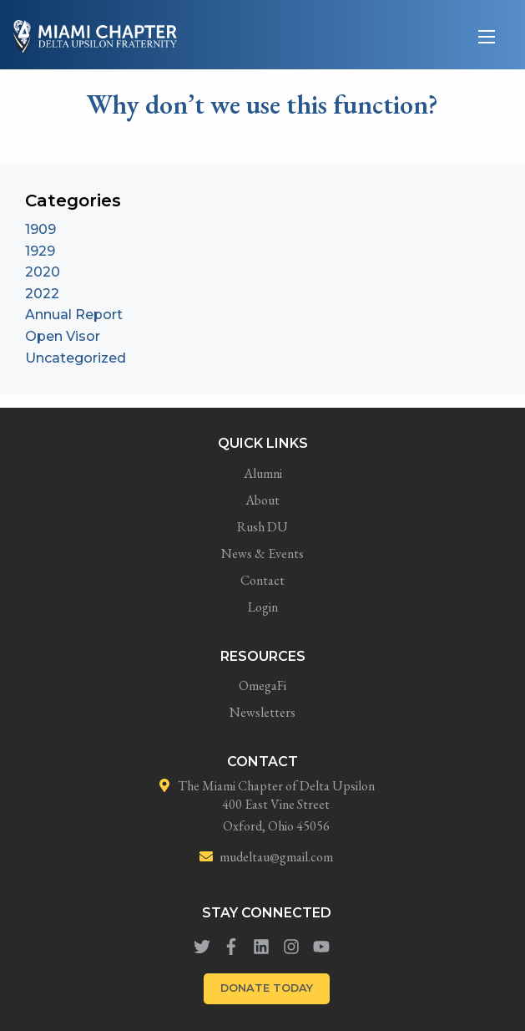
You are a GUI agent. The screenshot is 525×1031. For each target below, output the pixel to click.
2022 (42, 294)
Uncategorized (75, 358)
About (262, 500)
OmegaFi (262, 685)
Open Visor (62, 336)
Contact (262, 580)
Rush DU (262, 527)
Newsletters (262, 712)
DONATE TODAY (266, 988)
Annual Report (74, 315)
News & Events (262, 553)
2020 (42, 272)
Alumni (263, 473)
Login (263, 607)
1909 (40, 229)
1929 (40, 251)
